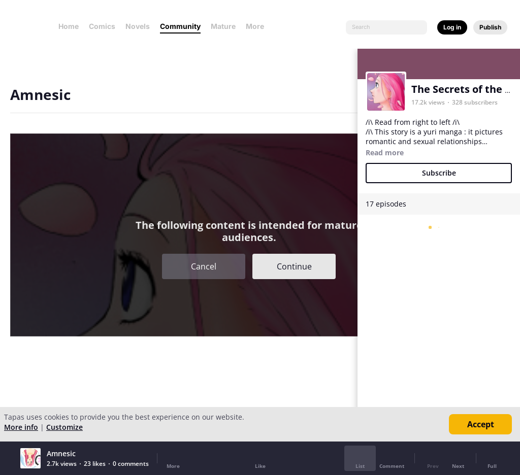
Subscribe (439, 173)
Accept (480, 424)
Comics (102, 26)
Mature (223, 26)
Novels (137, 26)
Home (68, 26)
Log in (452, 27)
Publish (490, 27)
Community (180, 26)
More (258, 26)
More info (21, 427)
